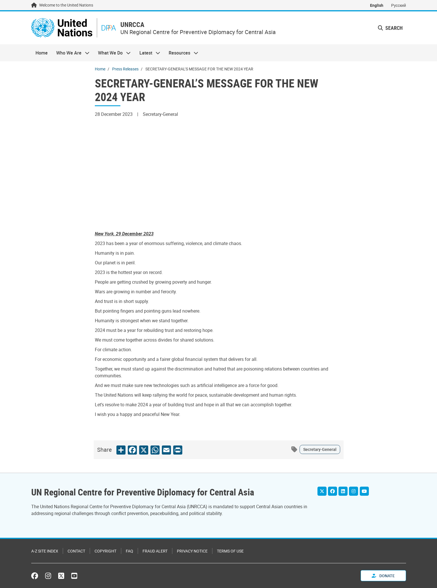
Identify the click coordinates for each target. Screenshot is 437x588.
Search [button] (390, 27)
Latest (147, 53)
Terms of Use (230, 551)
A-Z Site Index (44, 551)
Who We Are (70, 53)
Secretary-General (319, 449)
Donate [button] (383, 575)
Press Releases (125, 69)
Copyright (105, 551)
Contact (76, 551)
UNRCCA (132, 24)
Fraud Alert (155, 551)
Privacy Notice (192, 551)
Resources (181, 53)
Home (41, 53)
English (376, 5)
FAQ (129, 551)
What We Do (112, 53)
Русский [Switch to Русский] (398, 5)
